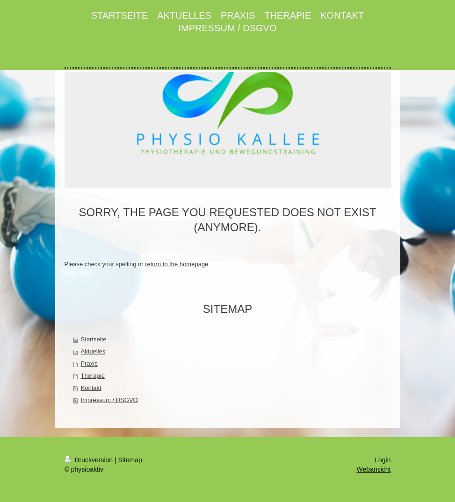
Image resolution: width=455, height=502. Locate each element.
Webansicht (374, 469)
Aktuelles (93, 351)
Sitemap (130, 460)
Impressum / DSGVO (109, 399)
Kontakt (91, 387)
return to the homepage (176, 264)
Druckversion (90, 460)
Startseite (94, 339)
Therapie (93, 375)
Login (382, 460)
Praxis (89, 363)
